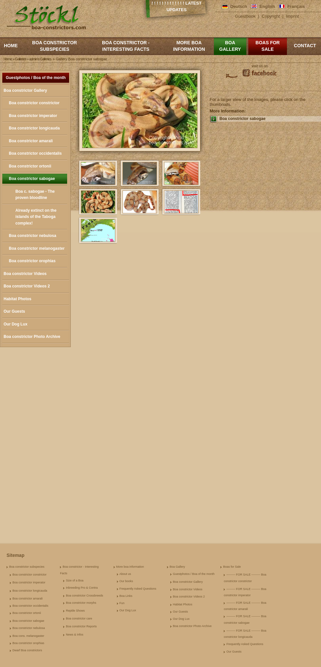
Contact (305, 45)
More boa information (189, 46)
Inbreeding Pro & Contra (82, 587)
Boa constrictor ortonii (30, 166)
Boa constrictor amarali (31, 141)
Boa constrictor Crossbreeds (84, 595)
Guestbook (245, 16)
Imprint (292, 16)
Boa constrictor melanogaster (37, 248)
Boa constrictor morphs (81, 602)
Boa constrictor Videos (25, 273)
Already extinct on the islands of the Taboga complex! (35, 217)
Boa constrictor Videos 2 (27, 286)
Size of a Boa (75, 580)
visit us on (260, 66)
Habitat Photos (17, 299)
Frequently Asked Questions (138, 588)
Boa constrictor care (79, 618)
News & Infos (74, 634)
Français (296, 6)
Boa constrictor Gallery (25, 90)
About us (125, 574)
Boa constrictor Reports (81, 626)
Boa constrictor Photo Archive (32, 336)
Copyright (271, 16)
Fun (122, 603)
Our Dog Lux (16, 324)
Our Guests (14, 311)
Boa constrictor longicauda (34, 128)
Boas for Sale (267, 46)
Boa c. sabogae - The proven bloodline (35, 194)
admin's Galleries (40, 59)
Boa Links (126, 596)
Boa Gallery (230, 46)
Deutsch (238, 6)
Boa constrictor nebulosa (32, 235)
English (267, 6)
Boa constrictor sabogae (32, 178)
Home (11, 45)
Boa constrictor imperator (33, 115)
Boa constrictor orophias (32, 261)
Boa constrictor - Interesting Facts (125, 46)
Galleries (20, 59)
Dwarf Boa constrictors (27, 650)
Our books (126, 581)
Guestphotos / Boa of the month (36, 77)
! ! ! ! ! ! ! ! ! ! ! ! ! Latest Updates (177, 6)
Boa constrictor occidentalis (35, 153)
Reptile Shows (75, 610)
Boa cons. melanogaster (28, 636)
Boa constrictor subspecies (54, 46)
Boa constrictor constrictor (34, 103)
